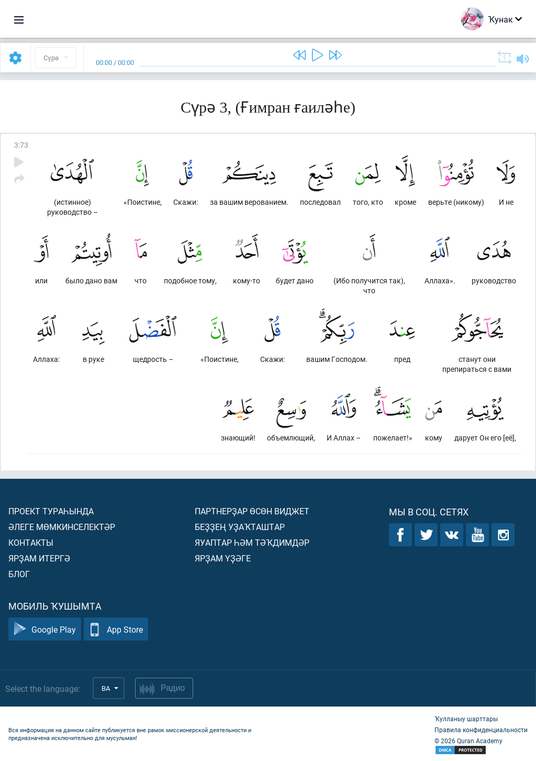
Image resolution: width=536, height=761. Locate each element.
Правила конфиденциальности (481, 729)
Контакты (30, 542)
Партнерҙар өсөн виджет (252, 510)
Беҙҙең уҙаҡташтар (240, 526)
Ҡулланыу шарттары (466, 718)
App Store (116, 629)
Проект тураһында (51, 510)
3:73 (21, 145)
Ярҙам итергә (39, 558)
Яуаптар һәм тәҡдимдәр (252, 542)
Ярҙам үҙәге (223, 558)
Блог (19, 573)
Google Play (45, 629)
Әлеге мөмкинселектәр (61, 526)
